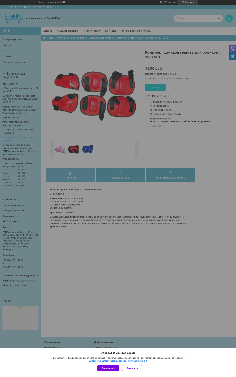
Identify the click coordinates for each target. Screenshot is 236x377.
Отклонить (132, 368)
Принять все (108, 368)
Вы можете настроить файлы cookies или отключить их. (116, 361)
